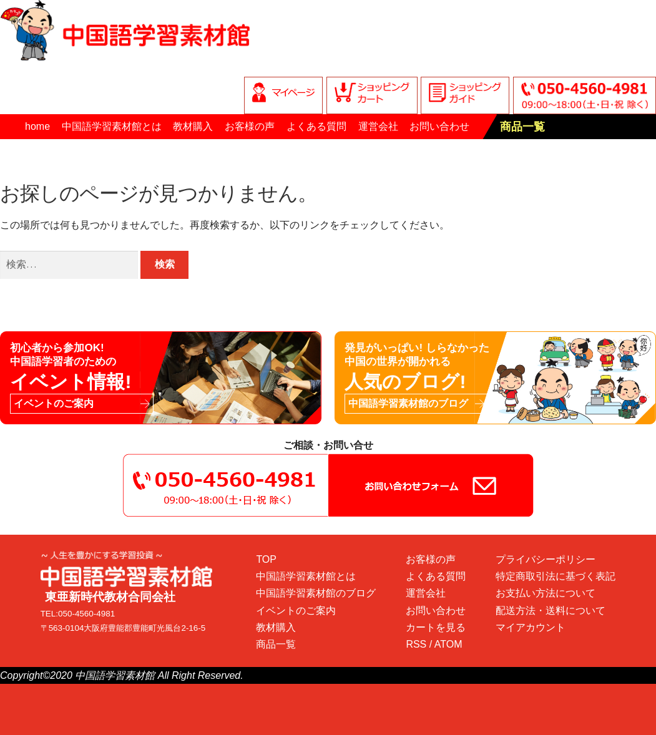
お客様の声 (250, 126)
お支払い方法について (545, 593)
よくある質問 (316, 126)
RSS (416, 644)
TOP (266, 559)
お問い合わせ (439, 126)
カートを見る (436, 627)
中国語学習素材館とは (112, 126)
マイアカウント (530, 627)
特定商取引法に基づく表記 (555, 576)
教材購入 (193, 126)
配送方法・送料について (550, 610)
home (37, 126)
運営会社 (378, 126)
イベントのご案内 (296, 610)
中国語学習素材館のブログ (316, 593)
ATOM (448, 644)
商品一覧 (522, 126)
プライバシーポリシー (545, 559)
